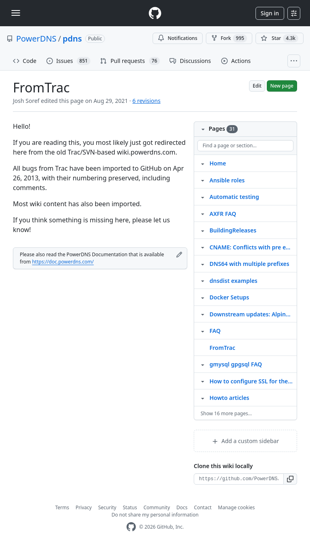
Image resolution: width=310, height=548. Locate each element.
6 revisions (146, 101)
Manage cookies (236, 507)
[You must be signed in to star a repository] (280, 38)
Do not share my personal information (155, 514)
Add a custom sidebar (245, 441)
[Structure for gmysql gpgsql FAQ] (202, 364)
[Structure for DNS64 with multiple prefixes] (202, 263)
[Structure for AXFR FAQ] (202, 213)
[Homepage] (155, 13)
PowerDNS (36, 38)
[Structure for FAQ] (202, 330)
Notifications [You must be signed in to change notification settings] (177, 38)
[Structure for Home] (202, 163)
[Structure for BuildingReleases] (202, 230)
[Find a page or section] (245, 145)
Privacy (83, 507)
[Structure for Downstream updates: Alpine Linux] (202, 313)
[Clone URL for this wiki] (239, 479)
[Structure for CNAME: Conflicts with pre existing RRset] (202, 247)
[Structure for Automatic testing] (202, 196)
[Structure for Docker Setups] (202, 297)
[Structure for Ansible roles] (202, 180)
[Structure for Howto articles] (202, 397)
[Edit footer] (179, 254)
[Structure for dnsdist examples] (202, 280)
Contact (203, 507)
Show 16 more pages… (226, 413)
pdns (72, 38)
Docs (182, 507)
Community (156, 507)
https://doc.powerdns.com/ (63, 261)
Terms (62, 507)
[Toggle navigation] (16, 13)
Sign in (270, 13)
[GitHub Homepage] (131, 527)
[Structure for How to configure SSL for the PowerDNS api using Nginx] (202, 380)
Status (130, 507)
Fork (229, 38)
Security (107, 507)
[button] (290, 479)
